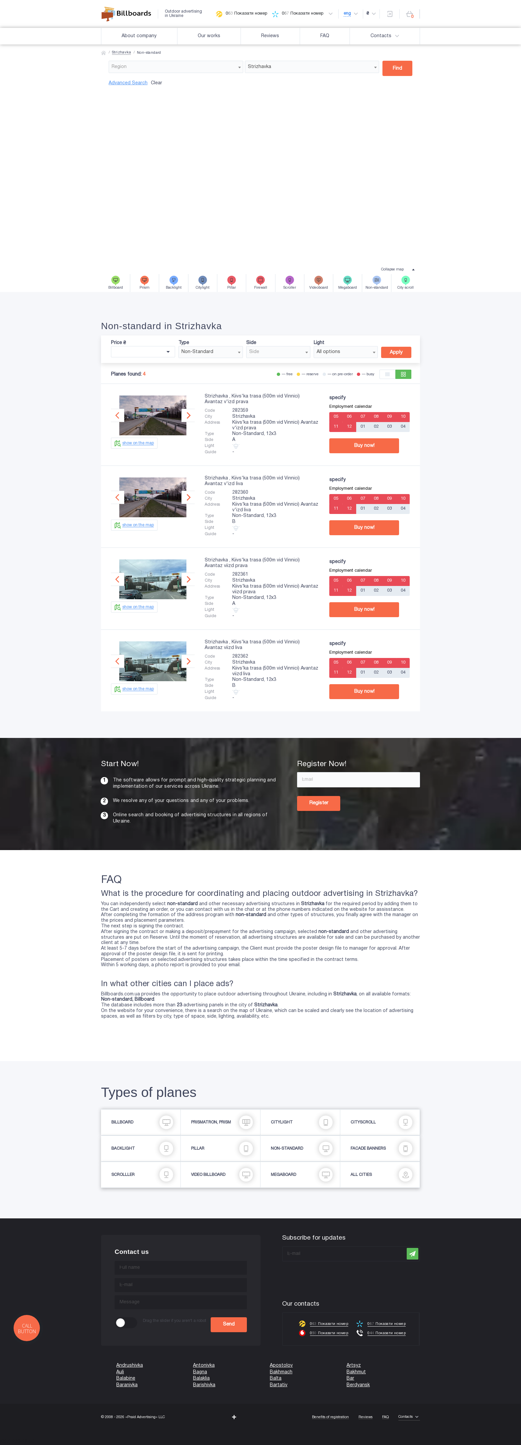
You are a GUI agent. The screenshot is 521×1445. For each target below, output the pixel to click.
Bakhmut (356, 1372)
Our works (209, 36)
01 (363, 427)
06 (349, 417)
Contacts (385, 36)
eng (347, 14)
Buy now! (364, 445)
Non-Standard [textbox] (197, 352)
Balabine (125, 1378)
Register (318, 803)
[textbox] (176, 67)
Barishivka (204, 1385)
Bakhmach (281, 1372)
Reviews (270, 36)
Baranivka (127, 1385)
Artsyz (354, 1365)
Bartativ (278, 1385)
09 (389, 417)
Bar (350, 1378)
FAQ (324, 36)
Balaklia (201, 1378)
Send (229, 1324)
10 (403, 417)
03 (389, 427)
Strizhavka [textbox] (259, 67)
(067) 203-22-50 (17, 1442)
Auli (120, 1372)
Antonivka (204, 1365)
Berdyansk (358, 1385)
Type (183, 343)
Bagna (200, 1372)
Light (319, 343)
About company (139, 36)
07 (363, 417)
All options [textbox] (328, 352)
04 (403, 427)
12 (349, 427)
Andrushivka (129, 1365)
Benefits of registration (330, 1417)
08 (376, 417)
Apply (396, 352)
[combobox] (176, 67)
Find (397, 68)
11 (336, 427)
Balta (275, 1378)
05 (336, 417)
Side (251, 343)
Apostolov (281, 1365)
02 (376, 427)
